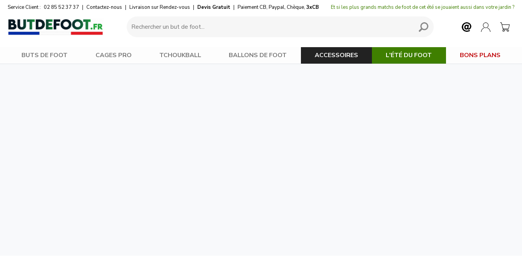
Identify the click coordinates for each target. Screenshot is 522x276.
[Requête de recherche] (268, 27)
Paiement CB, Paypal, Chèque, (278, 7)
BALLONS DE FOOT (258, 55)
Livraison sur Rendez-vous (159, 7)
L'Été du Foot (409, 55)
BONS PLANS (480, 55)
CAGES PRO (114, 55)
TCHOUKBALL (180, 55)
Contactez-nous (104, 7)
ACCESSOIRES (336, 55)
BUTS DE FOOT (44, 55)
